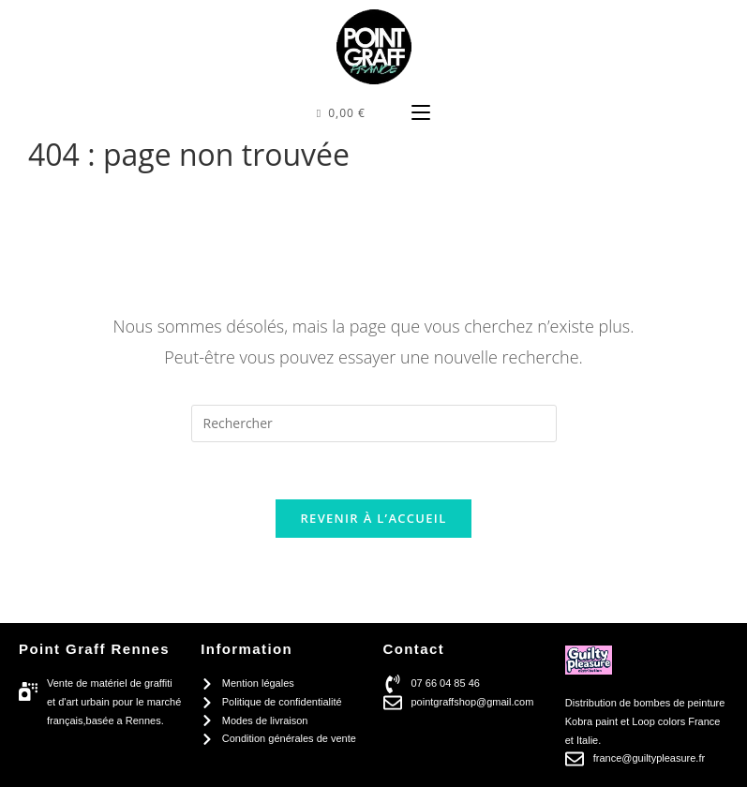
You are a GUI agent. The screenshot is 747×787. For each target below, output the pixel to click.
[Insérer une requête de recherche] (374, 423)
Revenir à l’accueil (373, 518)
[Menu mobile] (421, 113)
